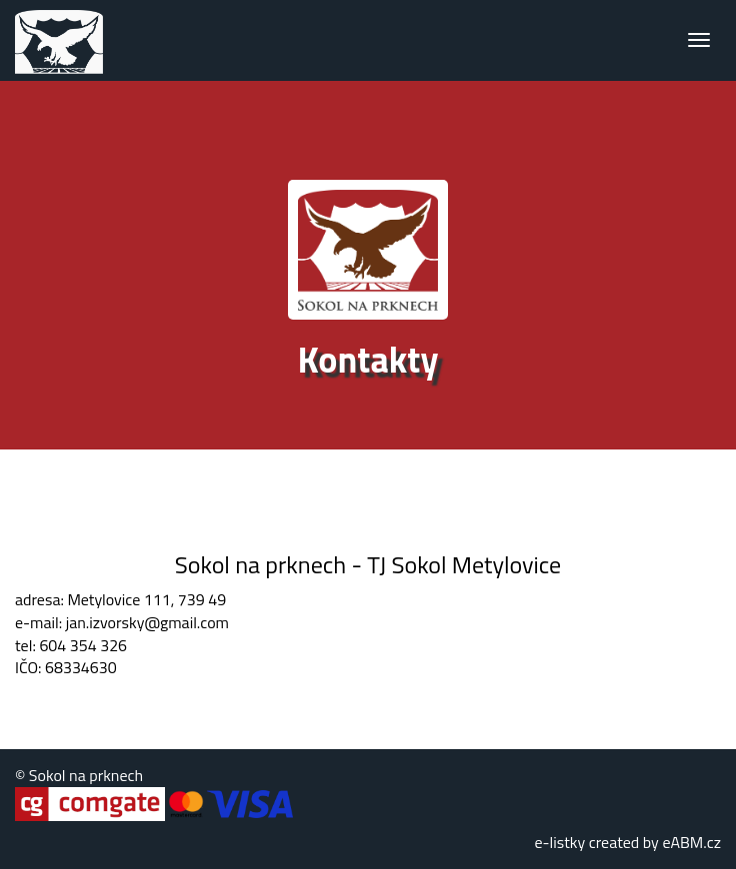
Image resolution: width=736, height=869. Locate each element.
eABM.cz (691, 842)
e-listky (559, 842)
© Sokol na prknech (79, 775)
